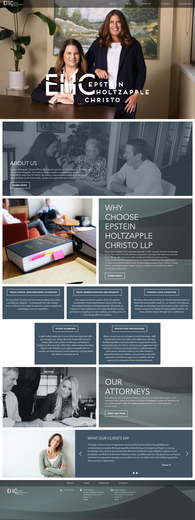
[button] (80, 454)
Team (128, 3)
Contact (165, 3)
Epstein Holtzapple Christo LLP (13, 4)
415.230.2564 (185, 3)
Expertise (146, 3)
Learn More (20, 185)
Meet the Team (116, 413)
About (112, 3)
